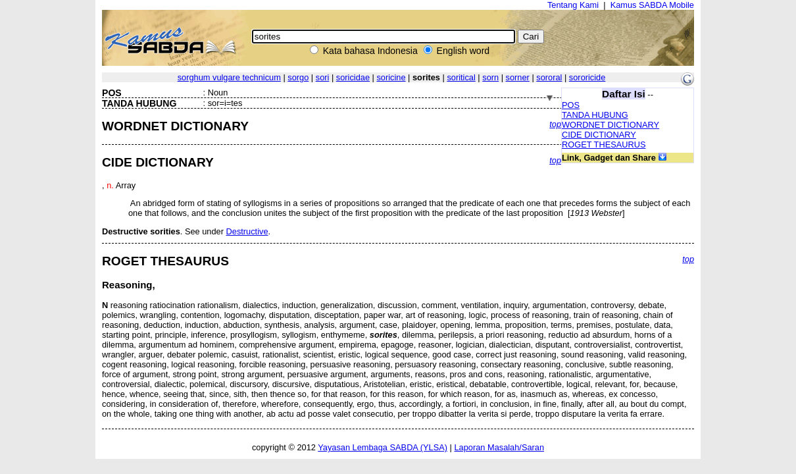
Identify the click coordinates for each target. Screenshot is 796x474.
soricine (390, 77)
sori (323, 77)
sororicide (587, 77)
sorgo (298, 77)
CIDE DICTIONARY (599, 135)
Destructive (247, 231)
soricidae (353, 77)
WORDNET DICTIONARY (610, 125)
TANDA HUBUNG (595, 115)
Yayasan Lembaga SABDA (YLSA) (382, 447)
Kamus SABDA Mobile (652, 5)
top (555, 124)
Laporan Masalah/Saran (499, 447)
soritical (461, 77)
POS (571, 105)
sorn (490, 77)
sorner (518, 77)
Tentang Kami (573, 5)
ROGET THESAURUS (604, 144)
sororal (549, 77)
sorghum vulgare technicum (229, 77)
